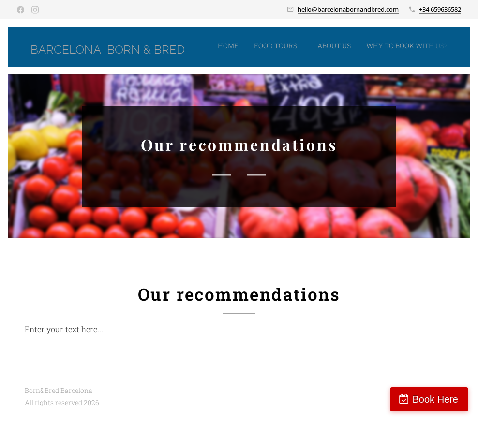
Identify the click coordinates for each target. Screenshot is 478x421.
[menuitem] (343, 47)
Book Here (436, 399)
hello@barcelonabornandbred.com (348, 9)
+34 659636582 (440, 9)
